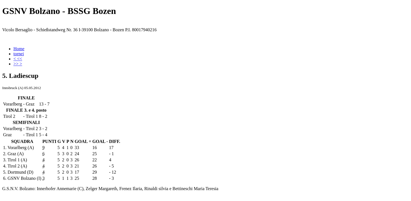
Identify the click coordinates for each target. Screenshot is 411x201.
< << (17, 58)
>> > (17, 63)
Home (18, 48)
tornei (18, 53)
